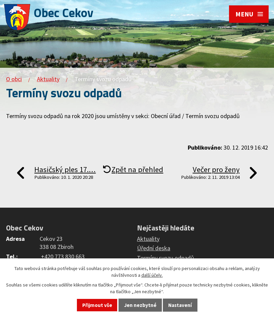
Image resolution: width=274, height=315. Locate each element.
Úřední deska (153, 248)
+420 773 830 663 (63, 256)
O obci (14, 79)
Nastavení (180, 305)
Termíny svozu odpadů (165, 258)
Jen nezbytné (140, 305)
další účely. (152, 275)
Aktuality (48, 79)
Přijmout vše (97, 305)
